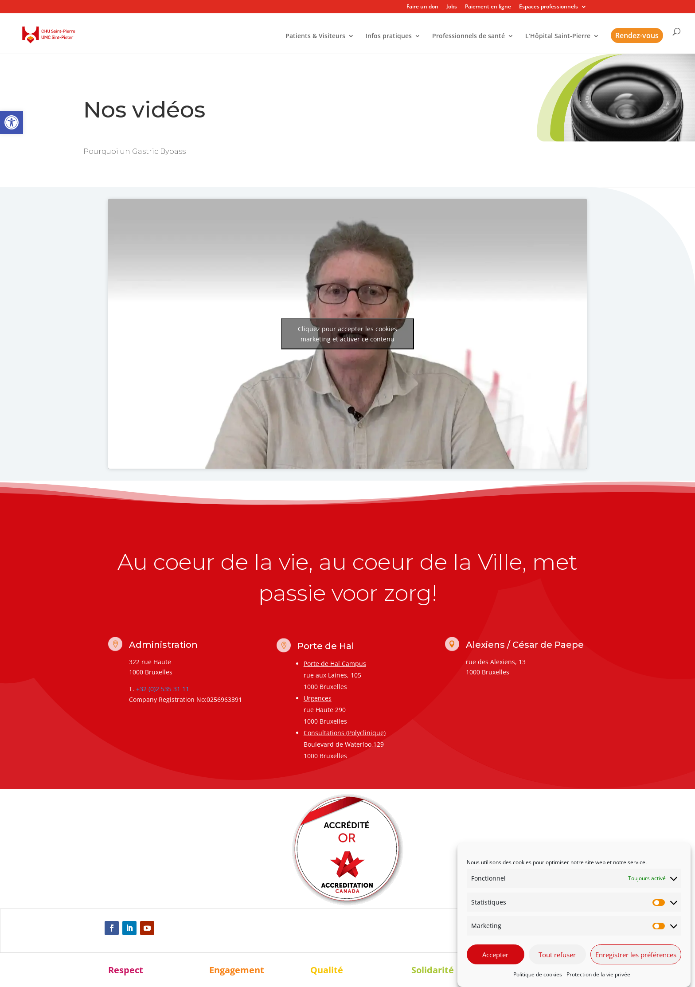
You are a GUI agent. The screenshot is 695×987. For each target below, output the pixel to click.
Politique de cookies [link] (537, 974)
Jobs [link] (451, 7)
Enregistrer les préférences (635, 954)
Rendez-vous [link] (637, 35)
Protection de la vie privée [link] (598, 974)
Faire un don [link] (422, 7)
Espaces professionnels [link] (548, 7)
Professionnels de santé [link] (468, 36)
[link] (11, 122)
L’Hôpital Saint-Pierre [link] (557, 36)
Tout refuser (557, 954)
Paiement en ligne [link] (488, 7)
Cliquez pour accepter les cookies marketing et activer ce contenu (347, 334)
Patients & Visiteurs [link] (315, 36)
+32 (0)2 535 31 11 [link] (162, 689)
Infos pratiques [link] (389, 36)
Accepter (495, 954)
